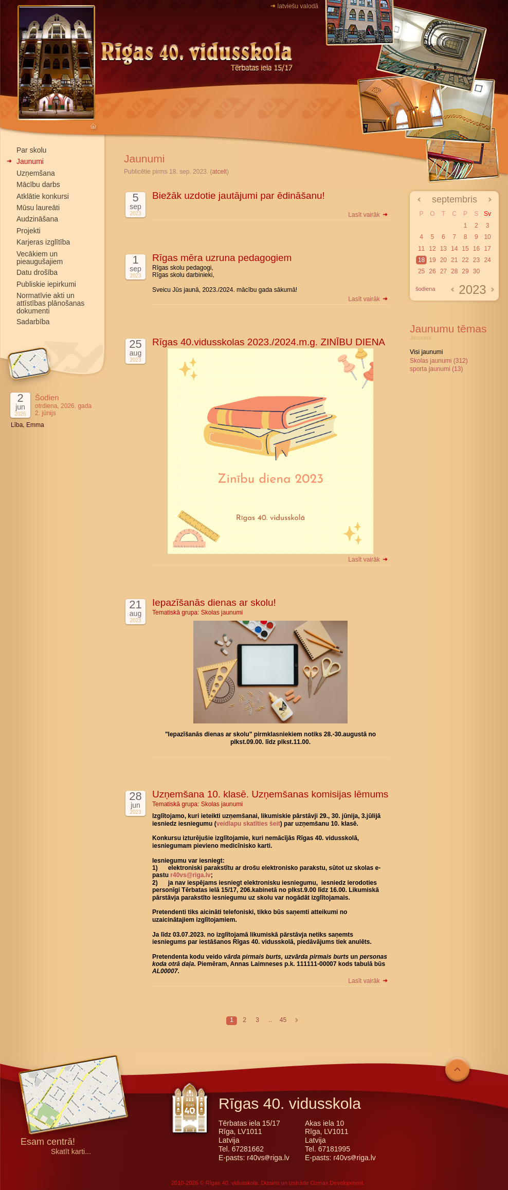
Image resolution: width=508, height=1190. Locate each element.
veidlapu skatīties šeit (248, 823)
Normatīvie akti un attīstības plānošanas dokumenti (50, 303)
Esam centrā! (48, 1142)
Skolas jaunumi (222, 612)
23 (476, 260)
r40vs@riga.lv (190, 875)
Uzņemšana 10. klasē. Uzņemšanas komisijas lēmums (270, 794)
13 (443, 248)
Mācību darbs (38, 184)
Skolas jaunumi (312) (439, 360)
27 (443, 271)
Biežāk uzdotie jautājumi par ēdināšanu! (238, 195)
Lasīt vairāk (368, 214)
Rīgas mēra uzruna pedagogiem (222, 257)
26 (432, 271)
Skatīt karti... (71, 1152)
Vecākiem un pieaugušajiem (39, 258)
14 (454, 248)
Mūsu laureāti (38, 207)
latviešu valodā (298, 6)
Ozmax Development (336, 1183)
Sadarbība (33, 322)
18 (421, 260)
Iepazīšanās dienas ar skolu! (214, 602)
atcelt (219, 171)
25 (421, 271)
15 (465, 248)
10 (487, 236)
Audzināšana (37, 219)
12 (432, 248)
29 (465, 271)
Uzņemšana (35, 173)
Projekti (28, 231)
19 (432, 260)
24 (487, 260)
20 (443, 260)
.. (270, 1020)
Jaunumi (30, 161)
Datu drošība (37, 272)
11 (421, 248)
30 (476, 271)
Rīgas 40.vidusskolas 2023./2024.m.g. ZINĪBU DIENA (268, 342)
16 (476, 248)
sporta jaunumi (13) (436, 369)
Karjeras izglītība (43, 242)
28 (454, 271)
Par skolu (31, 150)
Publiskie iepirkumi (46, 284)
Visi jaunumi (426, 352)
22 (465, 260)
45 (283, 1020)
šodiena (425, 289)
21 (454, 260)
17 (487, 248)
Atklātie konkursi (42, 196)
